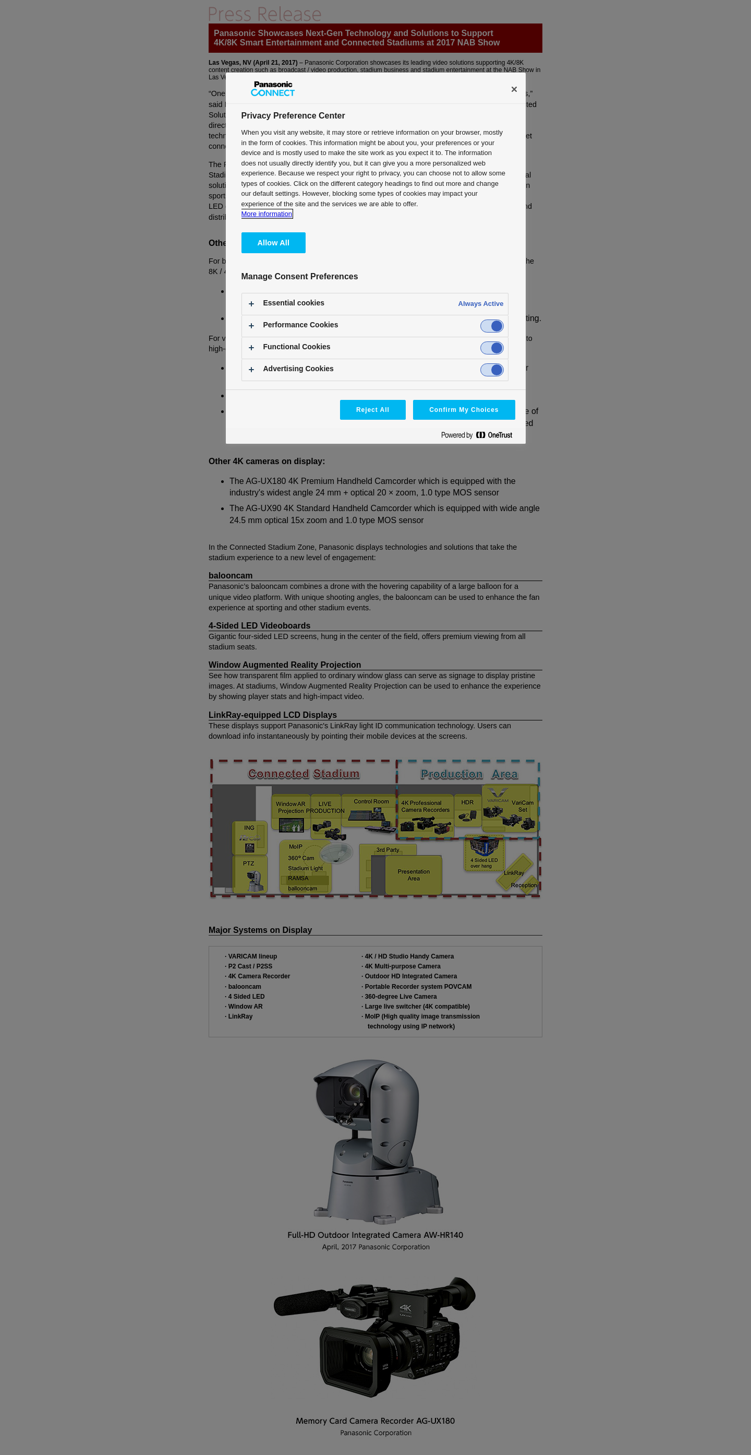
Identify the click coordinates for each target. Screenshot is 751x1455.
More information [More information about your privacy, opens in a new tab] (266, 214)
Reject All (373, 409)
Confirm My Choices (464, 409)
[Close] (514, 89)
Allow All (274, 243)
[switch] (492, 326)
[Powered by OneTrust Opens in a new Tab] (480, 437)
